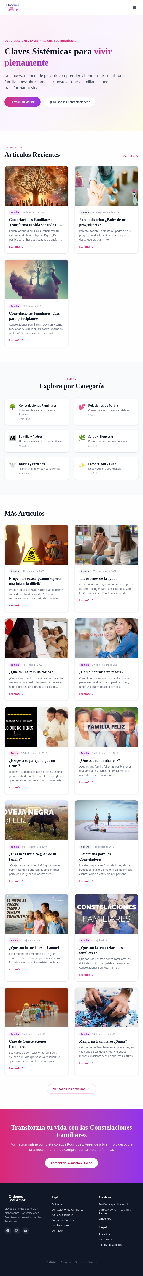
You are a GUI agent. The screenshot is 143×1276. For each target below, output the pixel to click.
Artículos (57, 1204)
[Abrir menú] (135, 7)
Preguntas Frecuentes (65, 1220)
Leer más (16, 247)
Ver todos (131, 156)
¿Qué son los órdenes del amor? (34, 948)
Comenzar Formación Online (71, 1163)
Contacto (57, 1230)
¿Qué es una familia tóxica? (31, 672)
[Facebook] (7, 1230)
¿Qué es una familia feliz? (99, 761)
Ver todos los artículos (71, 1089)
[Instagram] (16, 1230)
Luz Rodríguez (60, 1225)
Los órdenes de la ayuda (98, 579)
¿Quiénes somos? (62, 1215)
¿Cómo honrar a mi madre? (101, 672)
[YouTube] (25, 1230)
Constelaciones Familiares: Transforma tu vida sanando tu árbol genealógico (33, 225)
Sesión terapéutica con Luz (115, 1204)
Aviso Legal (106, 1239)
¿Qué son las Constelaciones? (72, 102)
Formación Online (23, 102)
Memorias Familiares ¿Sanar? (103, 1042)
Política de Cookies (110, 1244)
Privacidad (105, 1234)
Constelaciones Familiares (67, 1209)
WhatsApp (105, 1218)
